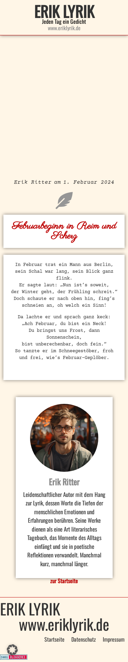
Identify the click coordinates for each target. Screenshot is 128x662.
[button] (12, 650)
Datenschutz (83, 639)
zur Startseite (64, 581)
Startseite (54, 639)
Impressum (114, 639)
